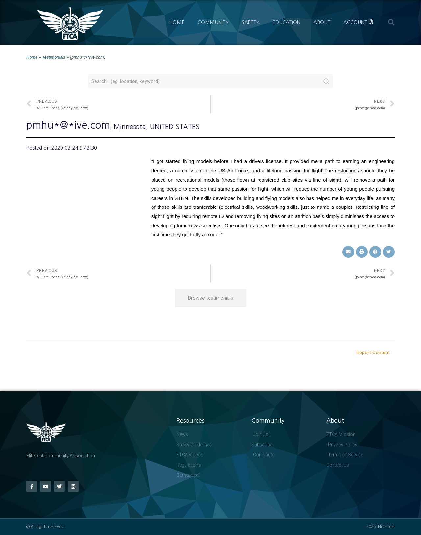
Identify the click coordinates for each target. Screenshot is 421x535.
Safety (250, 22)
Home (177, 22)
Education (286, 22)
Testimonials (53, 57)
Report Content (373, 352)
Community (213, 22)
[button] (391, 22)
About (321, 22)
